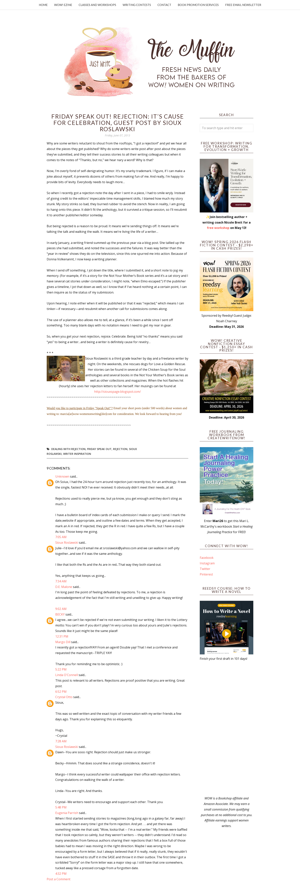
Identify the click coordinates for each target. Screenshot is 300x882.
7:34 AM (61, 581)
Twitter (205, 569)
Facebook (207, 558)
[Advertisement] (226, 728)
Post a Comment (58, 879)
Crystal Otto (64, 697)
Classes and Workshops (97, 5)
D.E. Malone (63, 587)
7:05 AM (61, 537)
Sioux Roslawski (66, 542)
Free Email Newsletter (243, 5)
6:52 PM (61, 691)
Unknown (62, 476)
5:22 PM (61, 669)
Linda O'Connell (66, 675)
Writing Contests (137, 5)
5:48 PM (61, 807)
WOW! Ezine (63, 5)
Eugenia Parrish (66, 813)
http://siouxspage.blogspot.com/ (117, 391)
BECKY (60, 614)
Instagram (207, 563)
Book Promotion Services (198, 5)
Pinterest (206, 574)
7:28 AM (61, 741)
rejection (120, 449)
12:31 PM (61, 636)
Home (43, 5)
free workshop (218, 228)
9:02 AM (61, 609)
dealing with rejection (68, 449)
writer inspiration (77, 454)
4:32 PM (61, 873)
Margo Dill (62, 642)
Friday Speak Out (99, 449)
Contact (164, 5)
